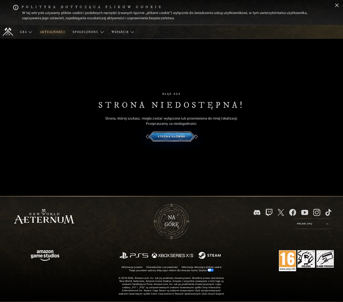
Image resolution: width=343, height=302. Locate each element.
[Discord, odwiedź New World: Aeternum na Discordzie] (257, 212)
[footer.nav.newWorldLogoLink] (44, 216)
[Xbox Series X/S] (172, 255)
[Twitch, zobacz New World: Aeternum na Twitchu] (269, 212)
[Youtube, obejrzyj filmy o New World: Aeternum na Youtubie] (304, 212)
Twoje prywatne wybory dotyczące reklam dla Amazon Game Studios (171, 270)
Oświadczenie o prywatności (162, 267)
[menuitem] (26, 32)
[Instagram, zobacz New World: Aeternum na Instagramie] (316, 212)
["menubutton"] (26, 32)
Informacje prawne (132, 267)
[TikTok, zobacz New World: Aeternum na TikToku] (328, 212)
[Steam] (210, 255)
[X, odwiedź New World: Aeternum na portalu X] (281, 212)
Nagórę (171, 221)
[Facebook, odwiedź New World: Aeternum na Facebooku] (292, 212)
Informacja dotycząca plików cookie (202, 267)
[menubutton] (313, 224)
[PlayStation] (134, 256)
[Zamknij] (337, 5)
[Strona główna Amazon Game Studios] (45, 256)
